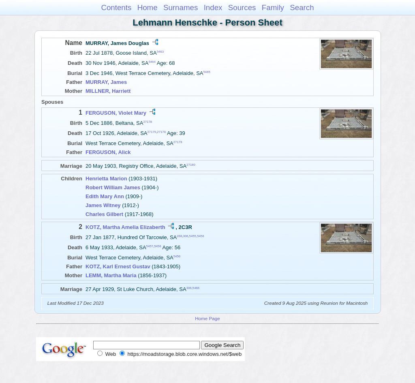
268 (179, 236)
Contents (116, 7)
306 (185, 236)
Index (213, 7)
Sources (242, 7)
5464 (151, 62)
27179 (152, 132)
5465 (206, 72)
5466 (196, 288)
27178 (147, 121)
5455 (192, 236)
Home (147, 7)
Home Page (207, 318)
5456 (200, 236)
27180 (190, 165)
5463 (160, 51)
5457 (149, 246)
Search (302, 7)
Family (273, 7)
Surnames (180, 7)
